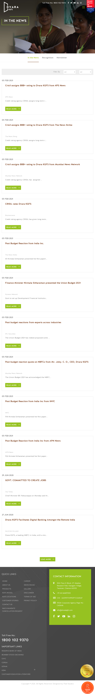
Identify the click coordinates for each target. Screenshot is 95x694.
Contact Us (7, 604)
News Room (29, 585)
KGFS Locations (9, 597)
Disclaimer (29, 593)
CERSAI (4, 663)
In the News (33, 57)
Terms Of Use (30, 597)
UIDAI (4, 670)
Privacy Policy (30, 601)
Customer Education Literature (16, 674)
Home (4, 581)
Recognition (47, 57)
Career (27, 581)
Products (6, 589)
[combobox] (69, 72)
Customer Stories (10, 601)
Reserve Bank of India (12, 651)
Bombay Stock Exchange (13, 655)
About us (6, 585)
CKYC (4, 659)
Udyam (4, 666)
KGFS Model (7, 593)
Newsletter (62, 57)
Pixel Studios (69, 684)
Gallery (27, 589)
